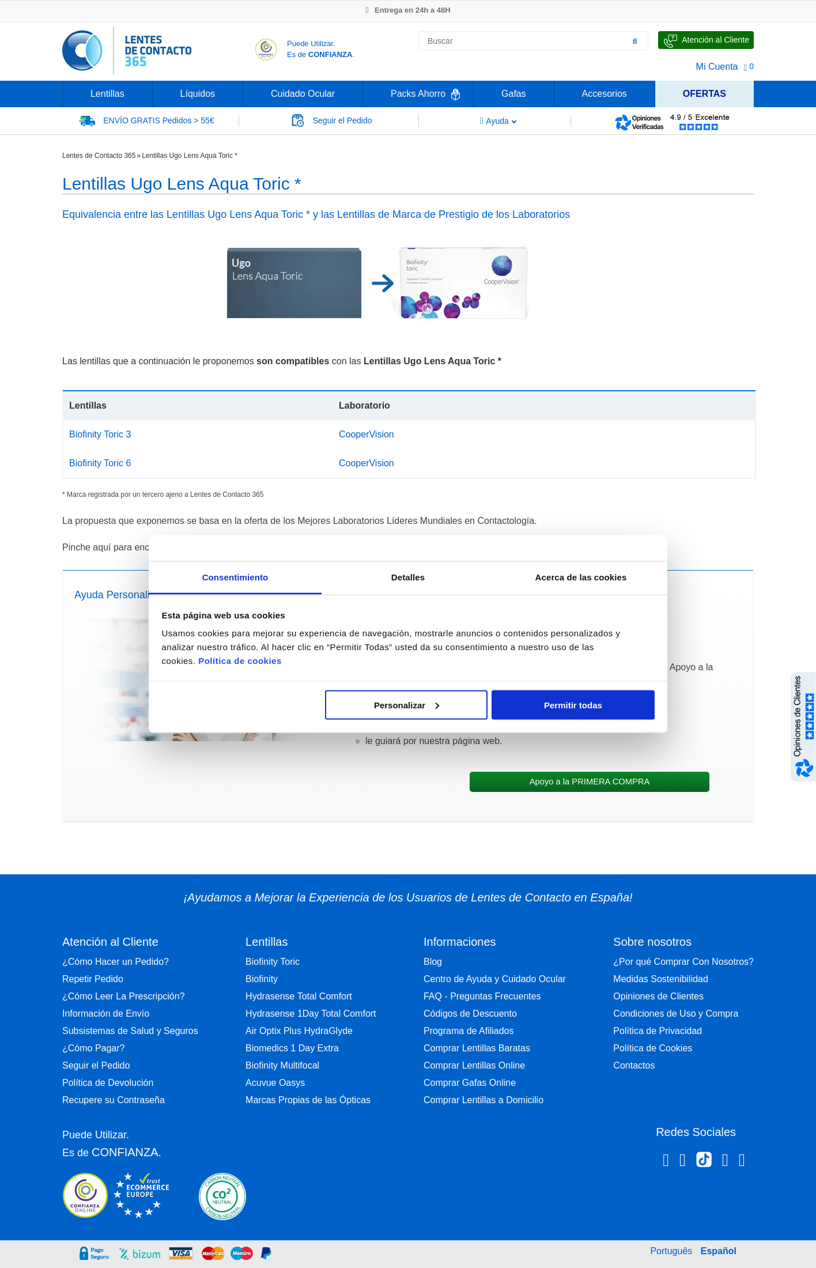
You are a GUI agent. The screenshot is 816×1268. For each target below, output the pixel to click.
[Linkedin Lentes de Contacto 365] (725, 1162)
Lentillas (107, 94)
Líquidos (198, 94)
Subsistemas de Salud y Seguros (130, 1031)
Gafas (513, 94)
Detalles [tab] (408, 577)
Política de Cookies (652, 1048)
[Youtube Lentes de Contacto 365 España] (742, 1162)
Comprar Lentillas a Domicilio (483, 1100)
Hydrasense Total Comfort (298, 996)
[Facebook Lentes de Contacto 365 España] (666, 1162)
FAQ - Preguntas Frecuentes (482, 996)
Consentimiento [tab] (235, 577)
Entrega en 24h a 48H (407, 10)
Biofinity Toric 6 (100, 463)
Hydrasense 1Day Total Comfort (310, 1013)
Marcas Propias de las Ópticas (308, 1100)
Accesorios (604, 94)
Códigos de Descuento (470, 1013)
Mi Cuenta (717, 66)
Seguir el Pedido (96, 1065)
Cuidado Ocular (303, 94)
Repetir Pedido (92, 979)
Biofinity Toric (272, 962)
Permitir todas (573, 705)
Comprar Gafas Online (470, 1083)
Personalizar (406, 705)
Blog (433, 962)
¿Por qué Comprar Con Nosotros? (683, 962)
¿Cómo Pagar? (93, 1048)
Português (671, 1251)
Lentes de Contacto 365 (98, 156)
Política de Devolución (107, 1083)
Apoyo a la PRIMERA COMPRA (590, 781)
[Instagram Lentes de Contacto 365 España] (682, 1162)
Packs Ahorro (418, 94)
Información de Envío (105, 1013)
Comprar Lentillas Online (474, 1065)
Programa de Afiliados (469, 1031)
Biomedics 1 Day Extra (292, 1048)
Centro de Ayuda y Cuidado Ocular (495, 979)
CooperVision (366, 434)
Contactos (634, 1065)
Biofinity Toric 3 (100, 434)
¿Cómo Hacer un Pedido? (115, 962)
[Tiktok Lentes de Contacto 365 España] (704, 1163)
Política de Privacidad (657, 1031)
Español (718, 1251)
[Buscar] (635, 41)
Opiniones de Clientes (658, 996)
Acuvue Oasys (275, 1083)
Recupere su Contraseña (113, 1100)
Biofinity (261, 979)
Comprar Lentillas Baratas (477, 1048)
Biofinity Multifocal (282, 1065)
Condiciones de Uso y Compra (675, 1013)
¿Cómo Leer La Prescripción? (123, 996)
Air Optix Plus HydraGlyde (299, 1031)
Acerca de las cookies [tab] (581, 577)
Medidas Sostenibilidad (660, 979)
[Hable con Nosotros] (706, 40)
